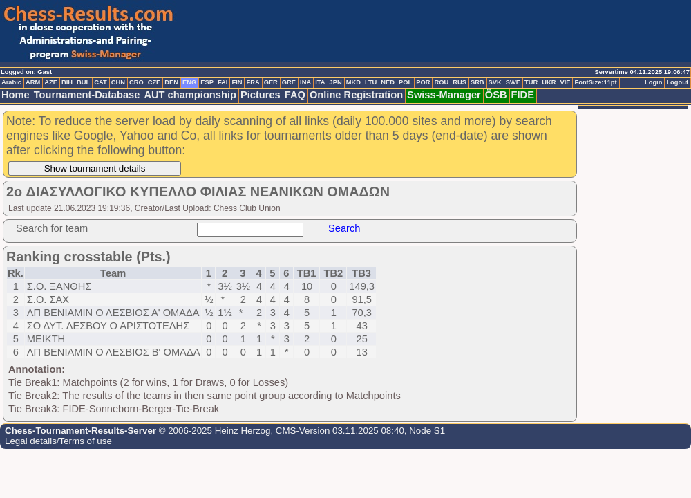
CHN (118, 82)
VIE (565, 82)
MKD (353, 82)
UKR (549, 82)
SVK (495, 82)
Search (344, 228)
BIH (67, 82)
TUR (531, 82)
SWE (513, 82)
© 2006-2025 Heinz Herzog (213, 430)
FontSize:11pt (595, 82)
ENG (189, 82)
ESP (207, 82)
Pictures (260, 94)
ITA (320, 82)
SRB (477, 82)
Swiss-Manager (444, 94)
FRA (252, 82)
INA (305, 82)
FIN (236, 82)
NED (388, 82)
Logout (677, 82)
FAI (223, 82)
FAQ (295, 94)
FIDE (522, 94)
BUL (83, 82)
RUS (459, 82)
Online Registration (356, 94)
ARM (33, 82)
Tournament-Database (87, 94)
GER (271, 82)
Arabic (11, 82)
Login (653, 82)
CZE (154, 82)
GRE (289, 82)
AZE (50, 82)
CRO (136, 82)
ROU (441, 82)
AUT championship (190, 94)
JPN (336, 82)
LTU (371, 82)
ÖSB (496, 94)
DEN (171, 82)
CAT (100, 82)
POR (423, 82)
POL (405, 82)
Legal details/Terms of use (58, 441)
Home (15, 94)
